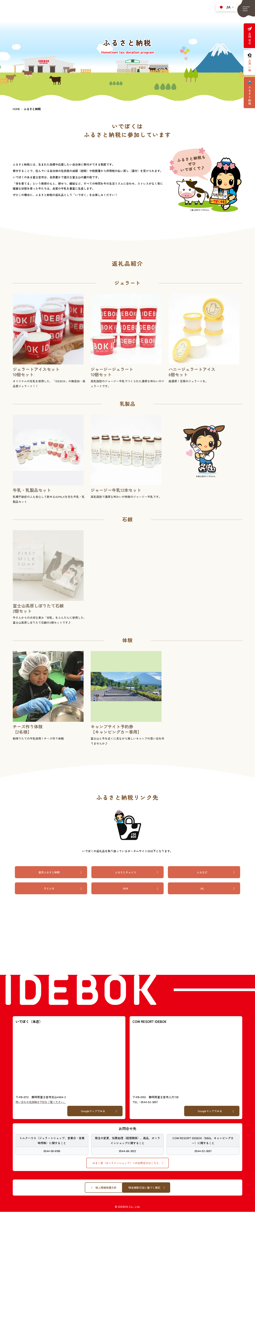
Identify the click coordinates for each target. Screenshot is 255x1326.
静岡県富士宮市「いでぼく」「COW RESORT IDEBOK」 (36, 11)
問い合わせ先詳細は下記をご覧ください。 (42, 1102)
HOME (17, 109)
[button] (246, 9)
